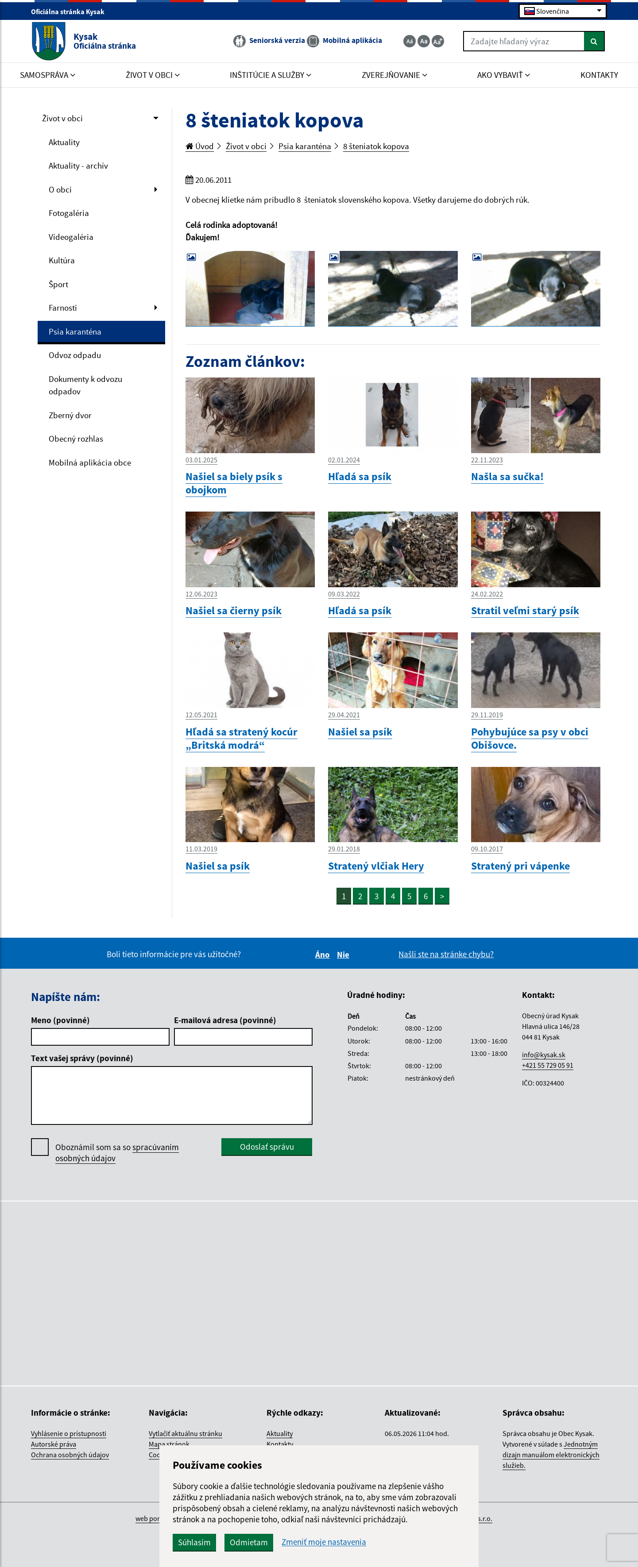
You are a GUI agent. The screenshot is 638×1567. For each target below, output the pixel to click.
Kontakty (280, 1444)
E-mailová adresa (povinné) (225, 1020)
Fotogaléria (69, 213)
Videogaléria (71, 236)
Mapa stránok (169, 1444)
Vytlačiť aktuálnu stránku (185, 1433)
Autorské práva (53, 1444)
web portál (151, 1518)
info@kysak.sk (543, 1054)
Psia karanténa (75, 331)
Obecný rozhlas (76, 438)
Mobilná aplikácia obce (90, 462)
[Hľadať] (594, 41)
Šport (58, 284)
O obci (60, 189)
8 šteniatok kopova (376, 146)
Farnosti (63, 307)
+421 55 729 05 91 (547, 1065)
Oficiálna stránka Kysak (71, 11)
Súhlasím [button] (194, 1542)
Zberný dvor (70, 415)
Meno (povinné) (60, 1020)
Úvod (200, 146)
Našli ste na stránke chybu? (446, 954)
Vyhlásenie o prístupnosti (68, 1433)
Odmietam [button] (249, 1542)
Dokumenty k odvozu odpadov (85, 385)
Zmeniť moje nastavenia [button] (324, 1542)
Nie (344, 954)
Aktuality (64, 142)
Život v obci (62, 118)
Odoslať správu (267, 1146)
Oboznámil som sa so (117, 1153)
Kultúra (62, 260)
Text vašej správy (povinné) (82, 1058)
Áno (324, 954)
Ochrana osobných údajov (70, 1454)
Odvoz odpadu (75, 355)
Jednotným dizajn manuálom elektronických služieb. (551, 1455)
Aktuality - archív (78, 165)
